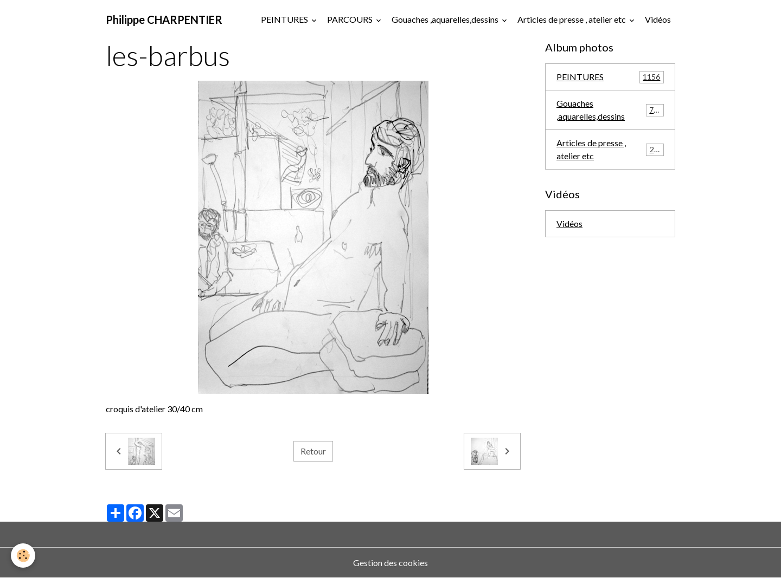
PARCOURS (350, 19)
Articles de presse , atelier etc (572, 19)
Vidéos (658, 19)
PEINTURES (285, 19)
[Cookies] (23, 555)
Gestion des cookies (390, 562)
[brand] (164, 19)
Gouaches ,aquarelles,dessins (446, 19)
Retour (313, 451)
